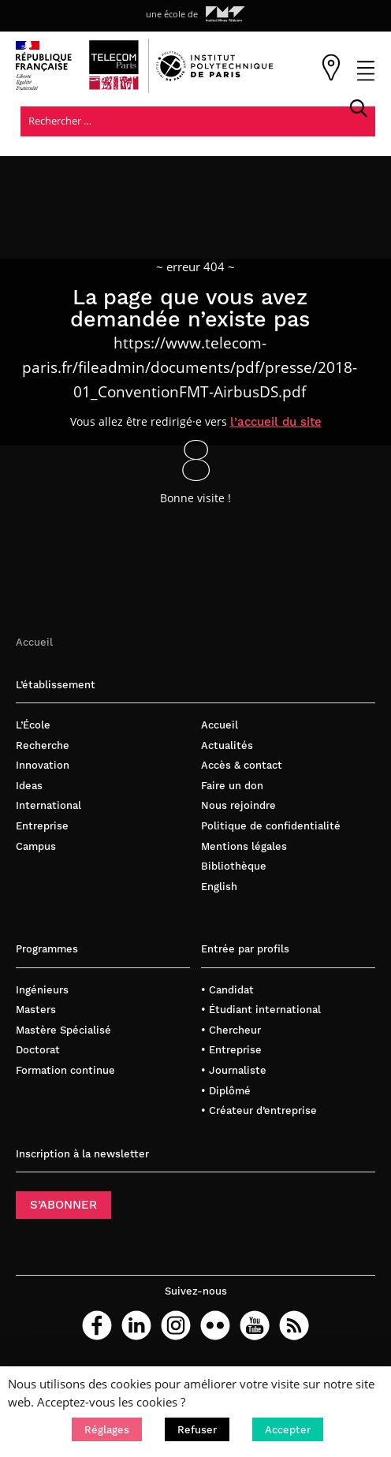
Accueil (34, 643)
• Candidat (227, 991)
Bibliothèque (233, 868)
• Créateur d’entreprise (259, 1112)
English (219, 887)
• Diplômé (226, 1091)
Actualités (227, 746)
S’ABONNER (63, 1206)
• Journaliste (233, 1072)
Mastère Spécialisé (63, 1031)
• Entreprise (231, 1051)
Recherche (42, 746)
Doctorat (38, 1051)
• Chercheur (231, 1031)
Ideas (29, 786)
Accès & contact (241, 767)
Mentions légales (244, 847)
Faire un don (232, 786)
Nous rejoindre (238, 807)
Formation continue (65, 1072)
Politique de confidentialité (271, 827)
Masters (36, 1011)
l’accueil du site (276, 422)
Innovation (42, 767)
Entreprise (42, 827)
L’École (33, 726)
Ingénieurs (42, 991)
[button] (107, 1429)
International (48, 807)
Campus (36, 847)
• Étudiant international (261, 1011)
